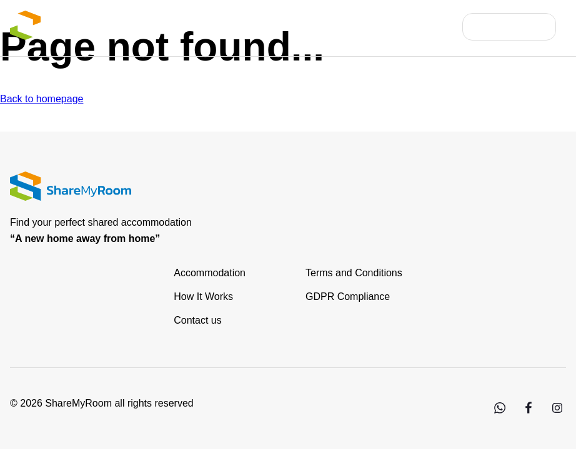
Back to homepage (41, 99)
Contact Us (519, 26)
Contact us (197, 320)
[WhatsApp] (499, 413)
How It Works (203, 296)
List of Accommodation (244, 26)
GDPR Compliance (347, 296)
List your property (362, 26)
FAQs (438, 26)
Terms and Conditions (353, 273)
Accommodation (210, 273)
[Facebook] (528, 413)
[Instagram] (556, 413)
